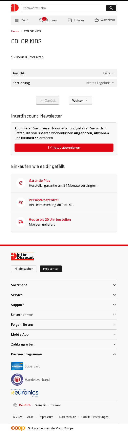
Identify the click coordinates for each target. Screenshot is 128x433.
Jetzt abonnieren (64, 147)
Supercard (25, 366)
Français (40, 405)
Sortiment (64, 285)
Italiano (56, 405)
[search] (69, 8)
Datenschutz (67, 417)
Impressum (46, 417)
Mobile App (64, 334)
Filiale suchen (24, 269)
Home (15, 31)
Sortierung (21, 83)
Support (64, 304)
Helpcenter (51, 269)
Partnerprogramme (64, 354)
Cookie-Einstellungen (95, 417)
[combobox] (108, 73)
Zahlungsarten (64, 344)
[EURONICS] (64, 393)
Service (64, 294)
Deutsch (25, 405)
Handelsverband (30, 380)
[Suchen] (111, 8)
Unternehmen (64, 314)
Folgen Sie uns (64, 324)
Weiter (80, 100)
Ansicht (19, 73)
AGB (30, 417)
